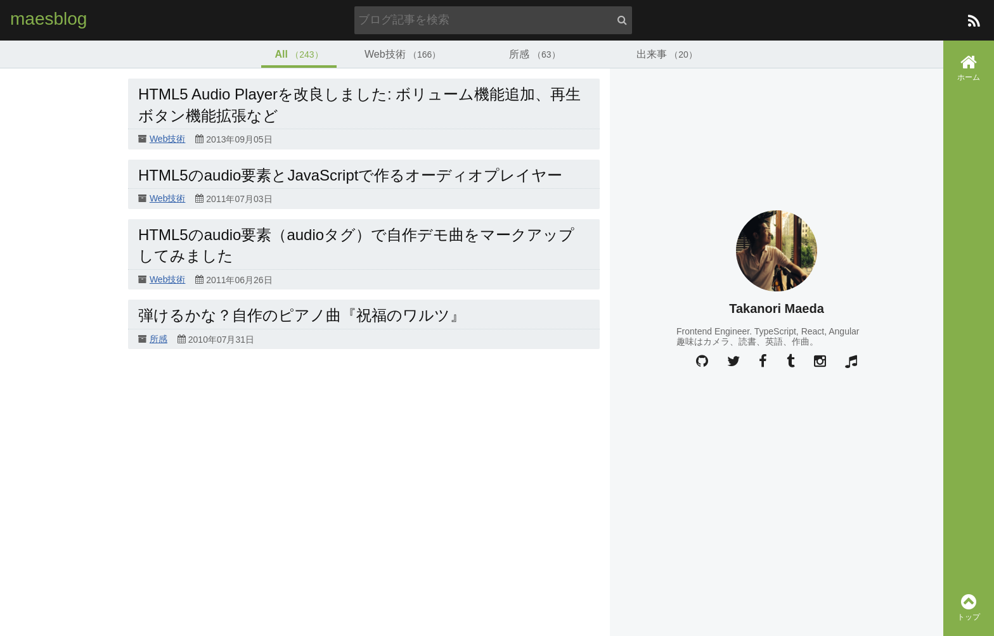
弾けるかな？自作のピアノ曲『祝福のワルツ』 (301, 315)
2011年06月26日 (239, 280)
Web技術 (403, 54)
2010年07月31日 (221, 339)
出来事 (666, 54)
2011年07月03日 (239, 199)
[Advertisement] (776, 458)
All (298, 54)
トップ (968, 607)
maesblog (48, 19)
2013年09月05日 (239, 140)
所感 (534, 54)
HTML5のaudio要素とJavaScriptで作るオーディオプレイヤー (350, 175)
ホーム (968, 67)
